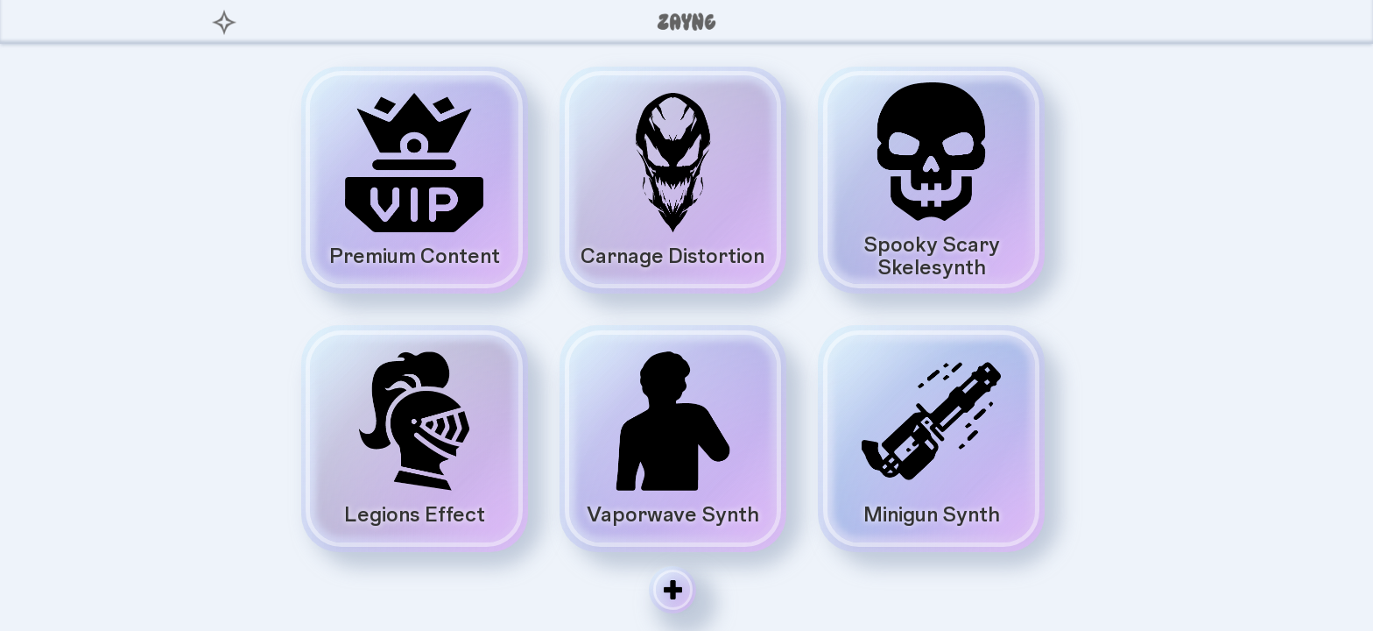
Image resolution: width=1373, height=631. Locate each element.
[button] (1148, 22)
